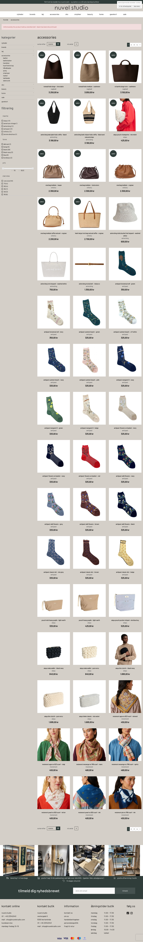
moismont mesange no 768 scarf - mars (89, 764)
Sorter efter (41, 44)
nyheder (20, 14)
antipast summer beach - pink (89, 380)
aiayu (7, 121)
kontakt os (68, 913)
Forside (5, 20)
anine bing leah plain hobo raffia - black (54, 135)
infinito (8, 132)
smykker (77, 14)
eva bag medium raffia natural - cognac (54, 233)
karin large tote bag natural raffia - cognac (89, 233)
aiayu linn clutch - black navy (125, 668)
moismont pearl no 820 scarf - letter (54, 812)
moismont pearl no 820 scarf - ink (89, 812)
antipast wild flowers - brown (89, 524)
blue (6, 155)
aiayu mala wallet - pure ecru (89, 668)
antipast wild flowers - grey (54, 524)
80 (6, 186)
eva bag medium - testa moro (89, 185)
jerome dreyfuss (10, 134)
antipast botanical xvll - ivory (53, 332)
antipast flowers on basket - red (89, 476)
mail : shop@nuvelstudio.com (13, 919)
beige (6, 147)
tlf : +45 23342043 (9, 916)
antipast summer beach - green (89, 332)
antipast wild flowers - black (125, 524)
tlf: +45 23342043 (44, 923)
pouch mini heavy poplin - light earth (54, 620)
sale (124, 14)
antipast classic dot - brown (89, 572)
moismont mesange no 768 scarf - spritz (125, 764)
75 (6, 183)
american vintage (10, 123)
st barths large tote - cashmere (125, 86)
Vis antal (70, 44)
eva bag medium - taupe (54, 185)
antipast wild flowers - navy (125, 476)
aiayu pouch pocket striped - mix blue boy (125, 620)
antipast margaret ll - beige (89, 428)
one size (8, 181)
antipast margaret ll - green (53, 428)
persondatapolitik (71, 923)
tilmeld (125, 891)
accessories (54, 14)
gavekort (113, 14)
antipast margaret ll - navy (125, 380)
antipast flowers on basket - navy (53, 476)
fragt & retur (69, 926)
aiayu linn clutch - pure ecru (53, 716)
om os (66, 916)
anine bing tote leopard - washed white (54, 284)
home (101, 14)
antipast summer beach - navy (54, 380)
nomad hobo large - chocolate (54, 86)
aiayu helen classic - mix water (89, 716)
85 (6, 189)
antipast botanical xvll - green (125, 284)
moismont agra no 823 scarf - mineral (125, 716)
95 (6, 194)
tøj (43, 14)
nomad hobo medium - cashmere (89, 86)
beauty (90, 14)
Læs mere (137, 6)
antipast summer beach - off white (125, 332)
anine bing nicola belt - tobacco (89, 284)
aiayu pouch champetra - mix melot (125, 135)
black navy (8, 152)
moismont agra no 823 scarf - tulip (53, 764)
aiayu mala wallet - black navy (53, 668)
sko (66, 14)
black (7, 149)
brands (32, 14)
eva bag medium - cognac (125, 185)
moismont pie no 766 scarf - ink (125, 812)
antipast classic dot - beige (125, 572)
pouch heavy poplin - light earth (89, 620)
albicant (7, 144)
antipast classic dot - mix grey (54, 572)
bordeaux (8, 158)
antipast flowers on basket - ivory (125, 428)
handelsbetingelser (71, 919)
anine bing (8, 126)
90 (6, 192)
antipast (8, 129)
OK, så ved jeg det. (125, 6)
